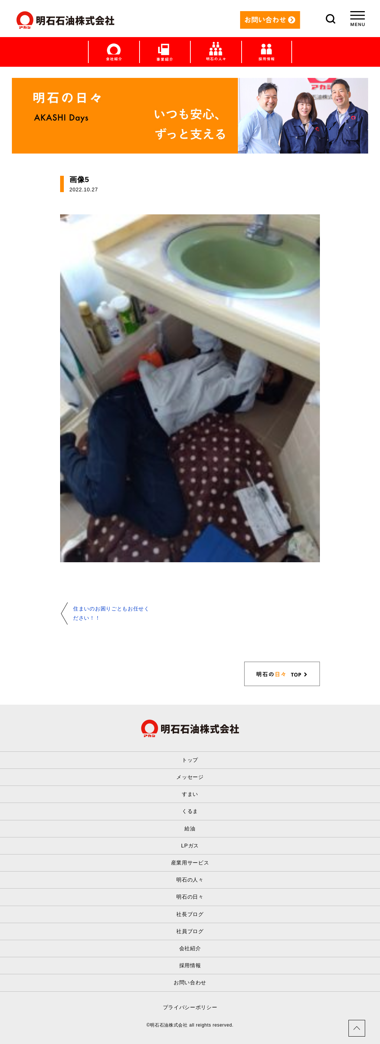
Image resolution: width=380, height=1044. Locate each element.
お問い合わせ (190, 982)
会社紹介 (190, 948)
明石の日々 (190, 897)
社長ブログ (190, 914)
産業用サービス (190, 863)
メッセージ (190, 777)
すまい (190, 794)
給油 (189, 828)
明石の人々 (190, 880)
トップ (190, 760)
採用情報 (190, 965)
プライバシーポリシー (190, 1007)
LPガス (190, 846)
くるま (190, 811)
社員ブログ (190, 931)
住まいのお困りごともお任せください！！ (111, 613)
